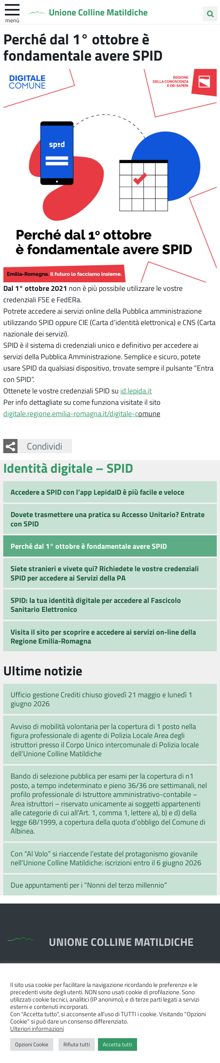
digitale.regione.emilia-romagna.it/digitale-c (70, 413)
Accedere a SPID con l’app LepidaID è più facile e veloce (97, 492)
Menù (12, 20)
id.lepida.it (136, 390)
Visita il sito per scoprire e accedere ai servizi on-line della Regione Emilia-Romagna (103, 636)
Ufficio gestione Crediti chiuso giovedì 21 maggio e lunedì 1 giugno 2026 (101, 699)
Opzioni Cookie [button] (31, 1044)
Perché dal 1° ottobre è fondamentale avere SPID (89, 546)
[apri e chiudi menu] (12, 9)
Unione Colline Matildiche (98, 11)
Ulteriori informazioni (37, 1028)
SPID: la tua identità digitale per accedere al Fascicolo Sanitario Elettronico (96, 605)
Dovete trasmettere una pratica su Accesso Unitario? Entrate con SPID (108, 519)
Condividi (44, 445)
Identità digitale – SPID (68, 467)
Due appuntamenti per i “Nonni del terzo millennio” (89, 885)
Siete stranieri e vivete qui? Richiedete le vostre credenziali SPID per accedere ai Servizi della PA (105, 573)
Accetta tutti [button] (117, 1044)
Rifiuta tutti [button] (76, 1044)
